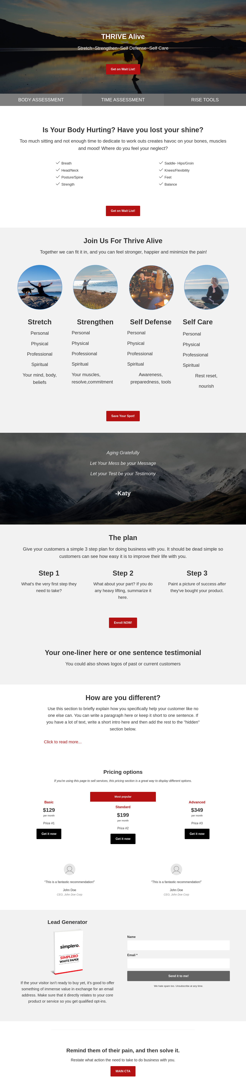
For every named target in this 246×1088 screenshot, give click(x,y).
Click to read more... (63, 741)
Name (131, 936)
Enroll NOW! (123, 622)
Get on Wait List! (123, 69)
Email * (132, 955)
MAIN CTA (123, 1071)
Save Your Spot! (123, 416)
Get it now (49, 833)
